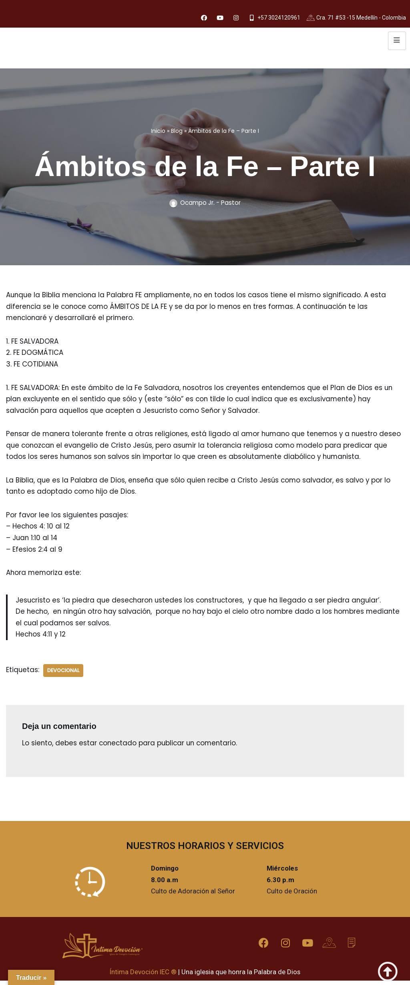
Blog (177, 131)
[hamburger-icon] (397, 41)
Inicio (158, 131)
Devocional (64, 673)
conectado (118, 746)
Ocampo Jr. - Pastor (210, 203)
